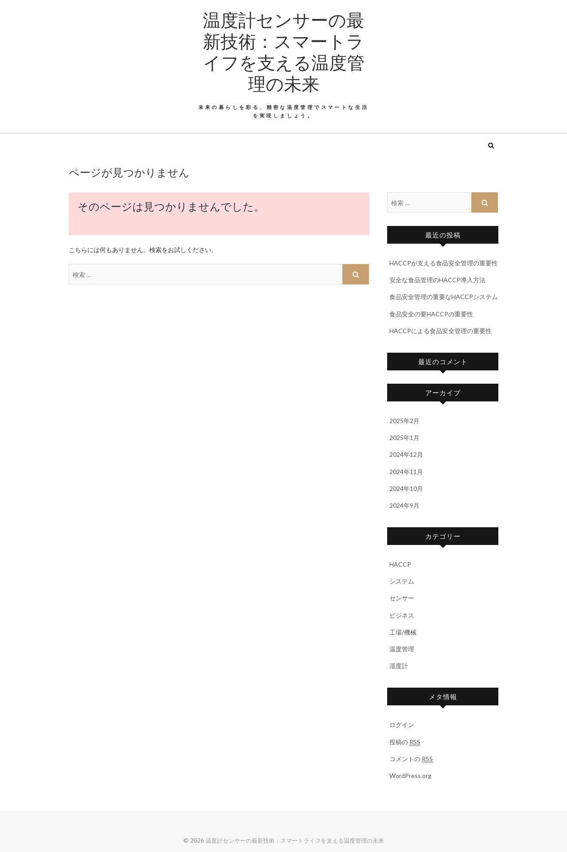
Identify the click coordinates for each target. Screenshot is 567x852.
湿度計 (398, 665)
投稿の (404, 742)
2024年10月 (406, 488)
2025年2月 (404, 420)
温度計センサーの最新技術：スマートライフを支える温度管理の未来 (284, 51)
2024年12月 (406, 454)
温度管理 (401, 649)
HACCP (400, 564)
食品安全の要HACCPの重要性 (431, 314)
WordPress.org (410, 775)
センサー (401, 598)
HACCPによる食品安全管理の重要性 (440, 331)
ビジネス (401, 615)
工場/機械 (402, 632)
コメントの (411, 759)
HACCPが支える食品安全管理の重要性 (443, 263)
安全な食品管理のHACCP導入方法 (437, 280)
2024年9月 (404, 505)
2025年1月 (404, 437)
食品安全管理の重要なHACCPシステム (443, 296)
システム (401, 581)
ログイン (401, 724)
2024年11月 (406, 471)
